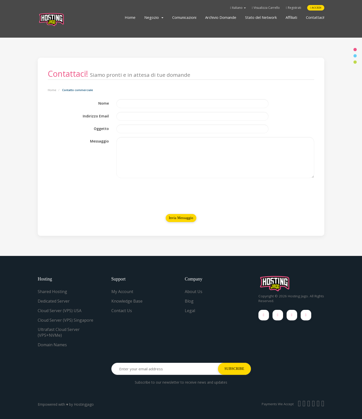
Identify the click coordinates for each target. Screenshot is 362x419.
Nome (103, 103)
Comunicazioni (184, 17)
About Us (193, 291)
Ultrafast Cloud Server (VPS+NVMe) (59, 332)
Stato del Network (261, 17)
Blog (189, 301)
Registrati (293, 8)
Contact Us (121, 310)
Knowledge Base (127, 301)
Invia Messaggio (181, 218)
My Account (122, 291)
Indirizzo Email (96, 116)
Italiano (238, 8)
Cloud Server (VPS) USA (59, 310)
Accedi (315, 7)
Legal (190, 310)
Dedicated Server (54, 301)
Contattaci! (315, 17)
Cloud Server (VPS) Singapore (65, 320)
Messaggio (99, 141)
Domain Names (52, 344)
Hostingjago (84, 404)
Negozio (153, 17)
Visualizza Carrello (266, 8)
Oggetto (101, 128)
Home (130, 17)
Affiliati (291, 17)
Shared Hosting (52, 291)
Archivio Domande (220, 17)
